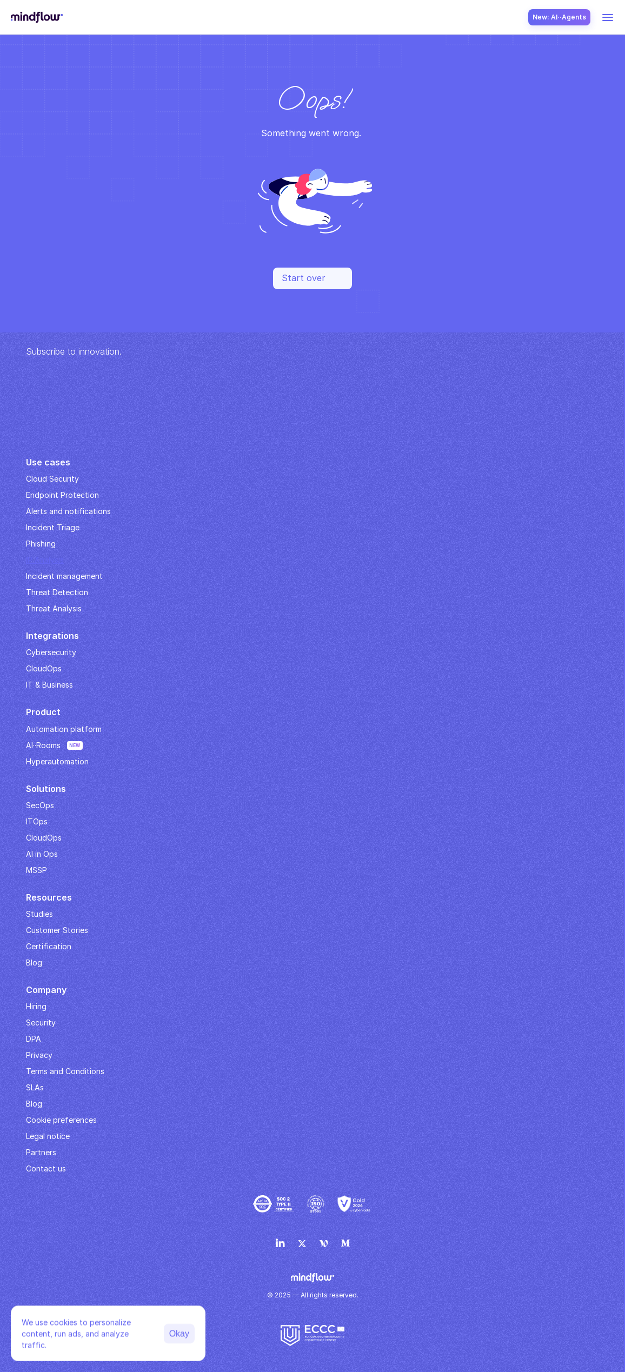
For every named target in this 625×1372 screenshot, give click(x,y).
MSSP (36, 870)
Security (41, 1022)
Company (46, 989)
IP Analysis (45, 559)
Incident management (64, 576)
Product (43, 712)
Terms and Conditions (65, 1071)
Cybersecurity (51, 652)
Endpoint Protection (62, 494)
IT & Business (49, 684)
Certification (48, 946)
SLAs (35, 1087)
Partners (41, 1152)
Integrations (52, 635)
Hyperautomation (57, 761)
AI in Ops (42, 853)
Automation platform (64, 729)
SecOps (40, 805)
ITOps (37, 821)
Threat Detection (57, 592)
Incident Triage (52, 527)
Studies (39, 913)
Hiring (36, 1006)
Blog (34, 1103)
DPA (33, 1038)
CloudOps (44, 668)
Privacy (39, 1055)
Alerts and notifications (68, 511)
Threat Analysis (54, 608)
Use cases (48, 462)
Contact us (46, 1168)
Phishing (41, 543)
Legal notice (48, 1136)
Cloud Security (52, 478)
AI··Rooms (43, 745)
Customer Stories (57, 930)
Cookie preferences (61, 1119)
